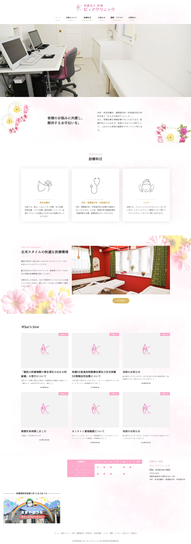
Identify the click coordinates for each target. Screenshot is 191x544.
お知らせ (126, 533)
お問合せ (133, 533)
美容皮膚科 (98, 533)
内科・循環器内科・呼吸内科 (82, 533)
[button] (4, 60)
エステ (105, 533)
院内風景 (121, 300)
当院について (65, 533)
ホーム (56, 533)
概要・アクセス (115, 533)
